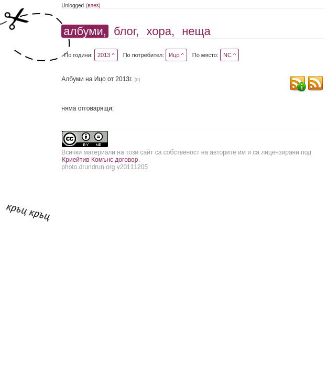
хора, (160, 31)
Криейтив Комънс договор (100, 159)
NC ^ (229, 55)
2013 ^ (106, 55)
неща (196, 31)
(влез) (93, 5)
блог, (126, 31)
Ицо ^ (176, 55)
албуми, (84, 31)
